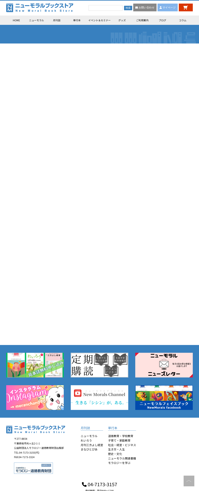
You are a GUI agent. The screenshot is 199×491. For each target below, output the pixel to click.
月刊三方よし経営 (92, 445)
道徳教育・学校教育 (120, 436)
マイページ (168, 7)
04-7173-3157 (99, 484)
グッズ (122, 20)
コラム (182, 20)
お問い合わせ (144, 7)
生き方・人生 (116, 449)
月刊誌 (56, 20)
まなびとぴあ (89, 449)
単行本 (77, 20)
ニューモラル (36, 20)
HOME (16, 20)
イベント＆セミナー (99, 20)
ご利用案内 (142, 20)
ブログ (162, 20)
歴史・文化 (115, 454)
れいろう (86, 440)
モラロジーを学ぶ (119, 463)
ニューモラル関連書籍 (122, 458)
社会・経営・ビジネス (122, 445)
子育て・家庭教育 (119, 440)
